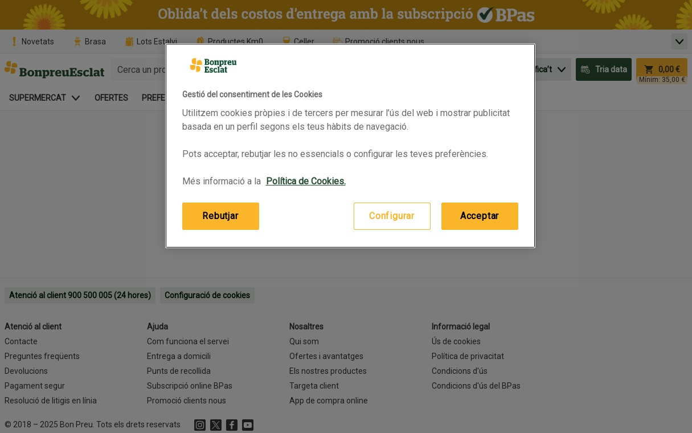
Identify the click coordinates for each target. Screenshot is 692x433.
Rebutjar (220, 216)
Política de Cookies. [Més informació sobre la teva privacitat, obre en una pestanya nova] (306, 181)
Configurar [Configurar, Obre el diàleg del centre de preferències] (392, 216)
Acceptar (479, 216)
